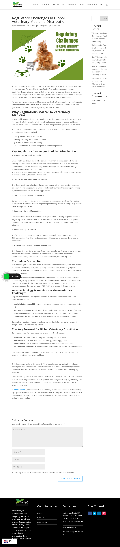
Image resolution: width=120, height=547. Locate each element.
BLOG (82, 5)
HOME (35, 5)
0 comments (55, 26)
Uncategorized (42, 26)
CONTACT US (92, 5)
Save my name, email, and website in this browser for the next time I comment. (45, 472)
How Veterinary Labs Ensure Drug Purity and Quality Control (99, 60)
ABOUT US (45, 5)
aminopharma (19, 26)
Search (104, 18)
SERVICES (70, 5)
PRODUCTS (57, 5)
